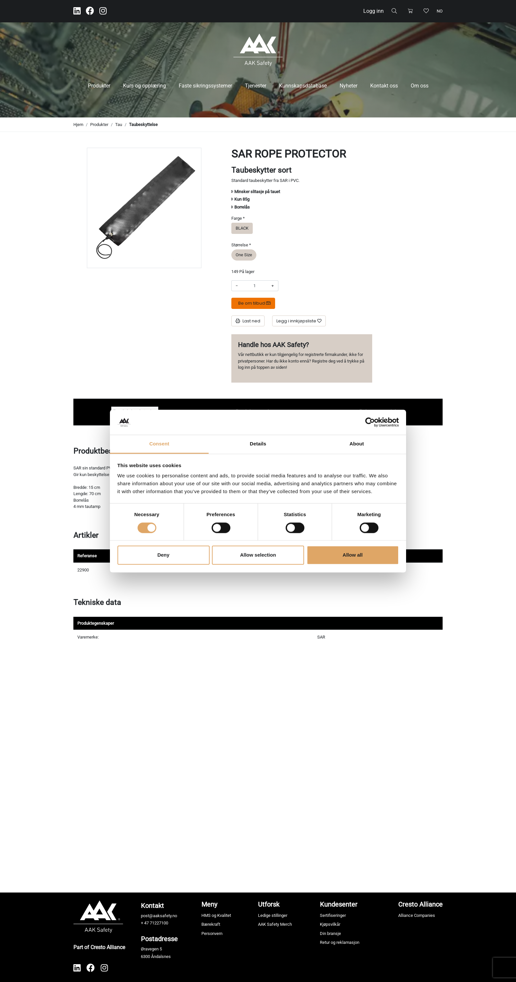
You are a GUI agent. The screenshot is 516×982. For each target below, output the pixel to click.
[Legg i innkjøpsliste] (299, 321)
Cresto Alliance (420, 904)
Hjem (78, 124)
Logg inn (373, 11)
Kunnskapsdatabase (303, 86)
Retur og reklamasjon (339, 942)
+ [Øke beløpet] (272, 286)
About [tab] (356, 444)
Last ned (248, 321)
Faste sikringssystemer (205, 86)
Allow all (353, 555)
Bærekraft (210, 924)
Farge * (238, 218)
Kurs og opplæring (144, 86)
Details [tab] (258, 444)
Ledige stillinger (272, 915)
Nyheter (348, 86)
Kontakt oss (384, 86)
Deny (163, 555)
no (440, 11)
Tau (118, 124)
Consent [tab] (159, 444)
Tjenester (255, 86)
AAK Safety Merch (275, 924)
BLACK (242, 228)
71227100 (159, 922)
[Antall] (255, 285)
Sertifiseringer (333, 915)
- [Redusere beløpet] (237, 286)
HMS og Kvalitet (216, 915)
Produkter (99, 86)
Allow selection (258, 555)
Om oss (419, 86)
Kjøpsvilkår (330, 924)
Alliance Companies (416, 915)
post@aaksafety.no (159, 915)
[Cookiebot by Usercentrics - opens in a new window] (370, 422)
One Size (244, 254)
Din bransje (330, 933)
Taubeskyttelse (143, 124)
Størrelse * (241, 244)
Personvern (211, 933)
